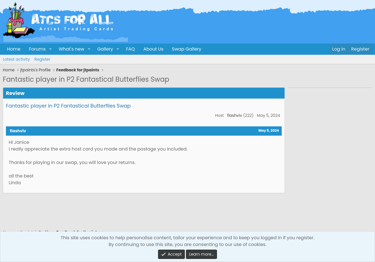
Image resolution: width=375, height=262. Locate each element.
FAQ (130, 49)
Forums (37, 49)
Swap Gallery (186, 49)
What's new (71, 49)
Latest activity (16, 59)
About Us (153, 49)
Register (42, 59)
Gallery (105, 49)
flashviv (234, 115)
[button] (50, 49)
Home (14, 49)
